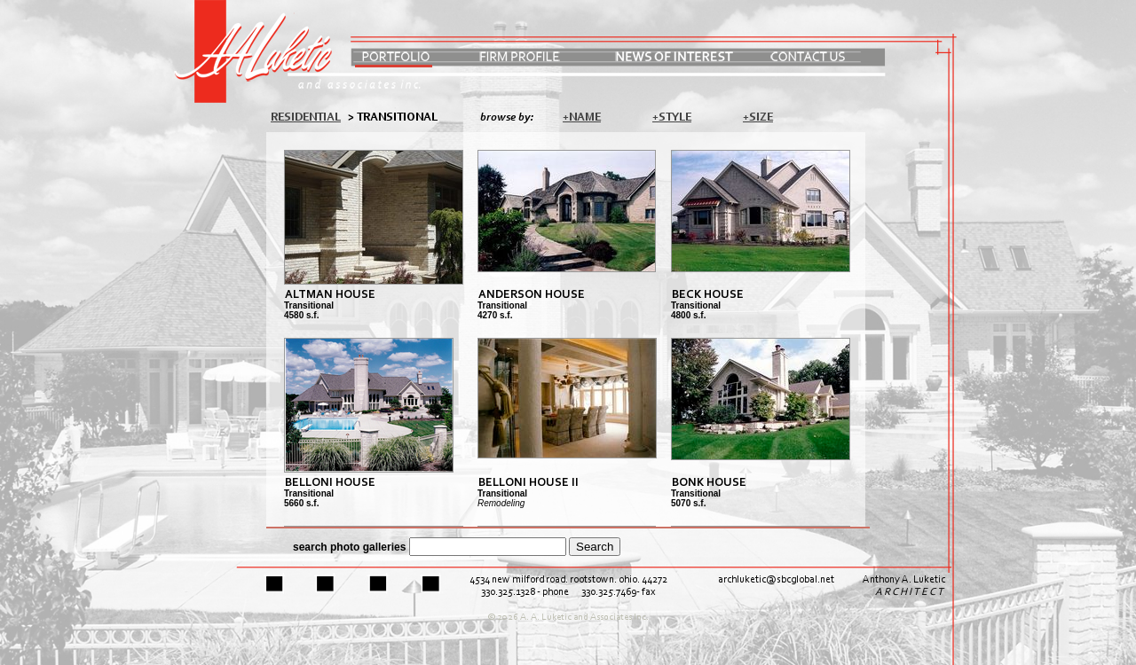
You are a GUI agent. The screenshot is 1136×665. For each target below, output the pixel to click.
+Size (758, 117)
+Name (582, 117)
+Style (671, 117)
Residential (306, 117)
